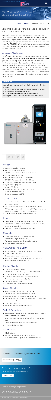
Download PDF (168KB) (12, 360)
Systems (26, 23)
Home (19, 23)
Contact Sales (7, 375)
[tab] (4, 157)
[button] (25, 4)
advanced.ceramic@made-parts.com (14, 1)
